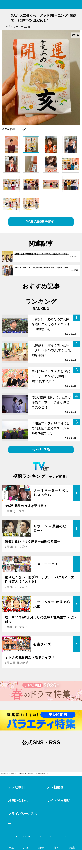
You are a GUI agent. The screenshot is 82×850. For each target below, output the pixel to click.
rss (52, 753)
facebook (41, 753)
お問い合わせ (18, 800)
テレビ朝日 (16, 787)
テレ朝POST (41, 4)
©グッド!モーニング (43, 773)
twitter (30, 753)
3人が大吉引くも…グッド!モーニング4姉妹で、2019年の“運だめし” (27, 773)
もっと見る (41, 449)
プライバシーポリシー (23, 818)
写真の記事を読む (41, 222)
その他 (12, 773)
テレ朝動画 (55, 787)
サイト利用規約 (58, 800)
